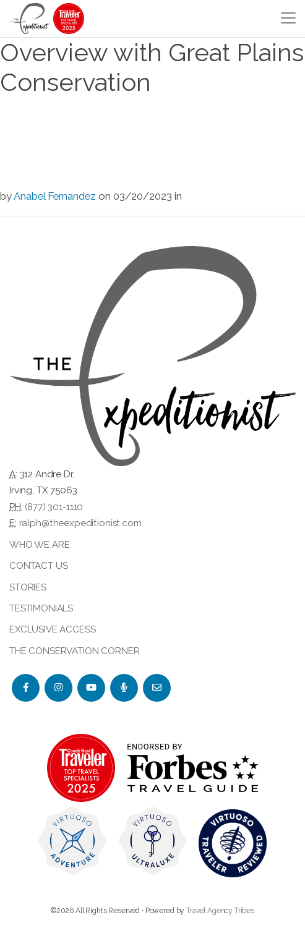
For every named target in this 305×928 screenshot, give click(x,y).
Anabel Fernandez (55, 196)
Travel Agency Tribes (220, 910)
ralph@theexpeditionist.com (80, 523)
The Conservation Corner (74, 651)
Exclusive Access (52, 629)
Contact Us (38, 565)
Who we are (39, 544)
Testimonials (41, 608)
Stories (27, 587)
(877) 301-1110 (54, 507)
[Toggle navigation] (288, 18)
